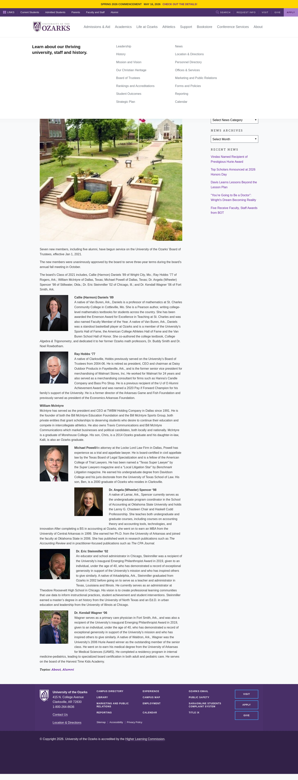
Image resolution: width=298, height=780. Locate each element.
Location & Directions (67, 722)
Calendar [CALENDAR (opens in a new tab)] (150, 712)
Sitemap (101, 722)
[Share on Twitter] (226, 97)
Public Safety (199, 697)
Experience (151, 691)
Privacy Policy (134, 722)
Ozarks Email (198, 691)
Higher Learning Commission (144, 739)
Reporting (104, 712)
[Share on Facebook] (215, 97)
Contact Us (60, 714)
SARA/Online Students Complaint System (205, 705)
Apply (291, 12)
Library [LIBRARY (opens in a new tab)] (102, 697)
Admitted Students (55, 12)
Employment (152, 703)
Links (8, 12)
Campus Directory (110, 691)
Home (44, 41)
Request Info (246, 12)
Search (223, 12)
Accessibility (116, 722)
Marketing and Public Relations (113, 705)
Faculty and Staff (95, 12)
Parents (75, 12)
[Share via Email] (238, 97)
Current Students (30, 12)
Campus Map (151, 697)
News (54, 41)
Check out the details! (179, 4)
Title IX (194, 712)
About (56, 669)
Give (278, 12)
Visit (265, 12)
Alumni (114, 12)
